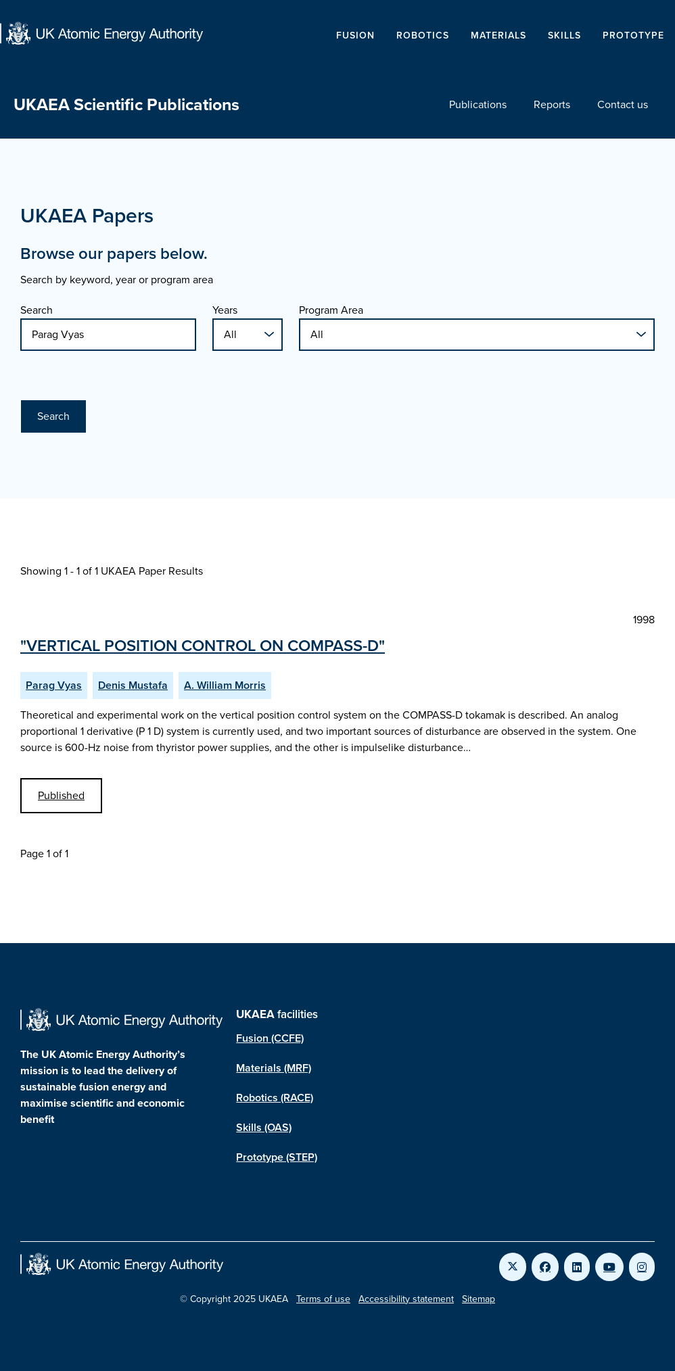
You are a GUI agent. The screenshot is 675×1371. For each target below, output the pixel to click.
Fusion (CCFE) (270, 1038)
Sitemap (478, 1299)
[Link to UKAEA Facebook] (545, 1267)
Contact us (622, 104)
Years (224, 310)
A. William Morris (225, 685)
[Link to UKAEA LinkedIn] (577, 1267)
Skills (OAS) (264, 1127)
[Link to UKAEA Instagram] (642, 1267)
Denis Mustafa (133, 685)
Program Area (331, 310)
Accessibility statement (406, 1299)
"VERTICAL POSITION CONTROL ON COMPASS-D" (202, 645)
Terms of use (323, 1299)
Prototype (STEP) (276, 1157)
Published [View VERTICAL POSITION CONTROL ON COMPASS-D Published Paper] (61, 795)
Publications (478, 104)
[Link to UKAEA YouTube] (609, 1267)
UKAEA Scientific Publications (126, 104)
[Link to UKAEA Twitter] (512, 1267)
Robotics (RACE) (274, 1097)
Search (36, 310)
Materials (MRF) (273, 1068)
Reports (552, 104)
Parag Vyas (54, 685)
